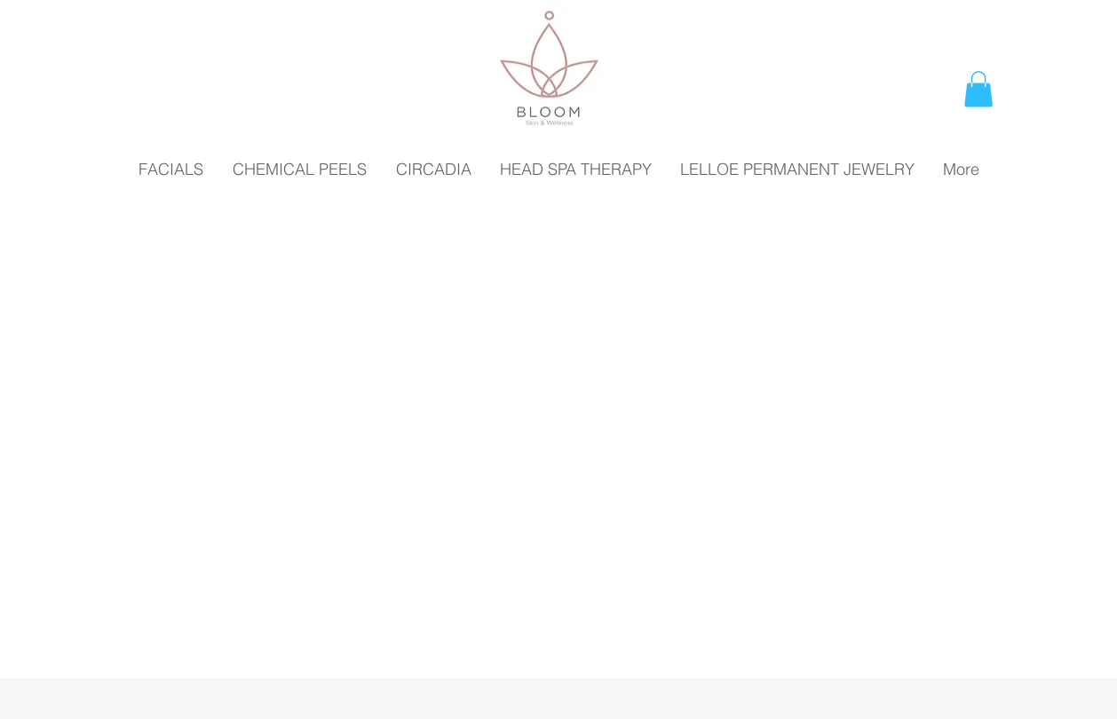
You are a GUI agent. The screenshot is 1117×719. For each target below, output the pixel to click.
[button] (978, 89)
